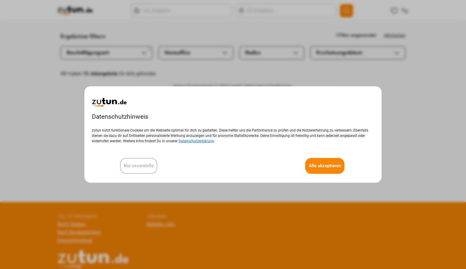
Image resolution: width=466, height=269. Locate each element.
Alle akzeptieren (325, 165)
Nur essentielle (139, 165)
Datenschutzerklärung (196, 141)
